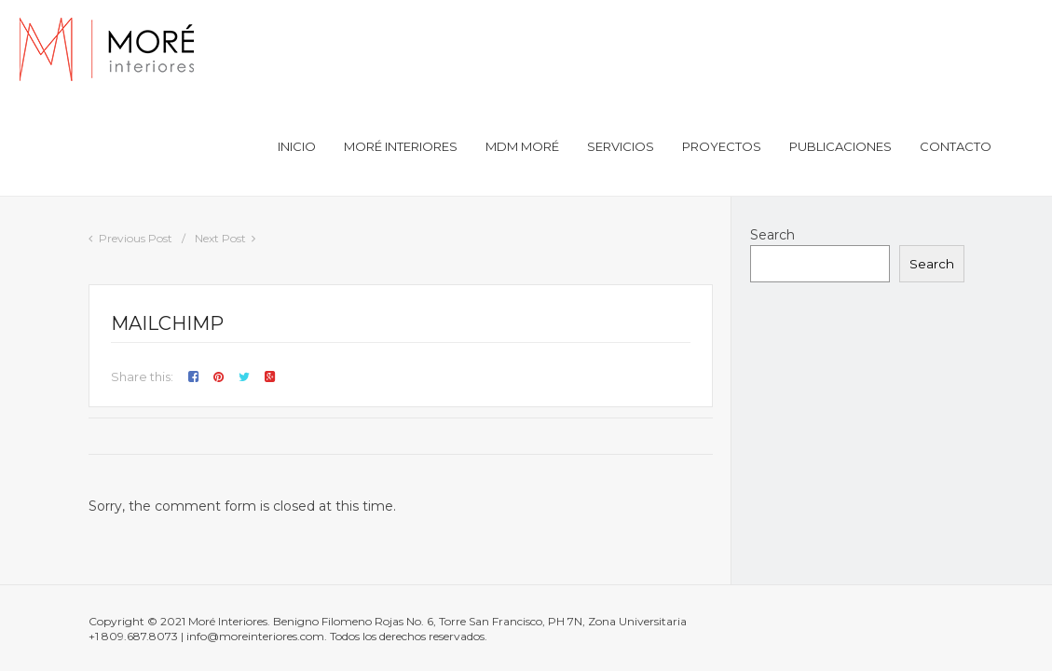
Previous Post (135, 238)
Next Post (220, 238)
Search (772, 234)
